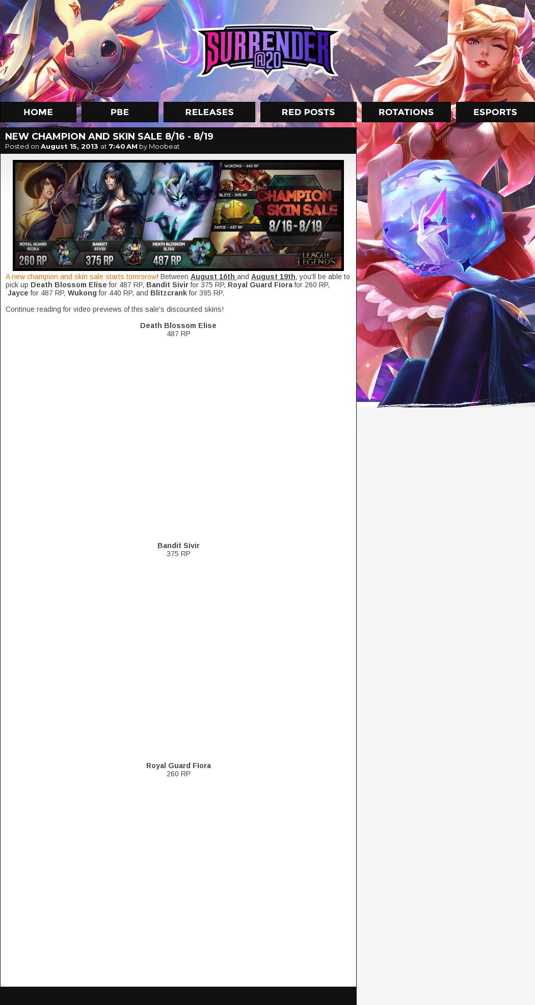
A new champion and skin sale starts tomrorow (81, 277)
